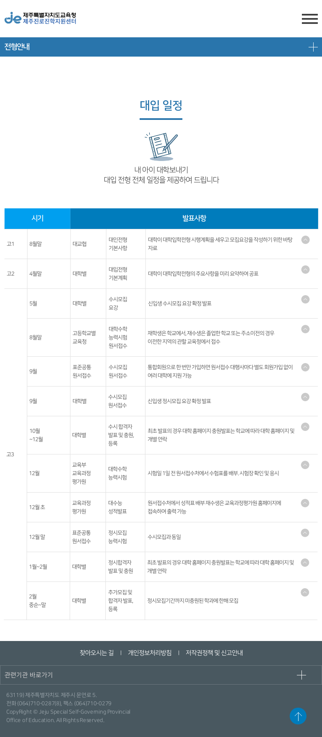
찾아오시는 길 (96, 653)
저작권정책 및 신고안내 (213, 653)
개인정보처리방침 (149, 653)
